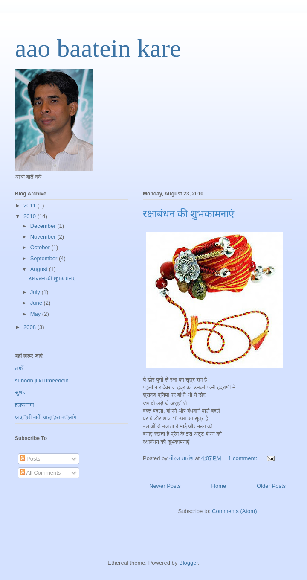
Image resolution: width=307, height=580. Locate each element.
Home (218, 486)
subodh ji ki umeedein (42, 380)
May (36, 314)
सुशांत (20, 392)
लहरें (19, 368)
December (44, 226)
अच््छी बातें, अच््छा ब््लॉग (45, 417)
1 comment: (243, 458)
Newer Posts (165, 486)
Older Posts (271, 486)
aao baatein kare (98, 48)
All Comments (40, 472)
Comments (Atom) (234, 511)
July (36, 292)
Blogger (188, 563)
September (44, 258)
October (41, 247)
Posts (30, 458)
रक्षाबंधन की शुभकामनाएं (188, 213)
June (37, 303)
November (44, 236)
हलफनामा (24, 405)
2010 (30, 216)
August (39, 269)
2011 (30, 205)
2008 (30, 327)
